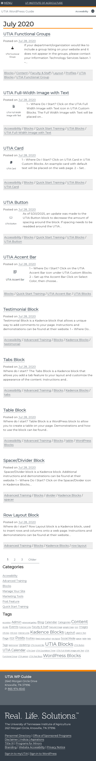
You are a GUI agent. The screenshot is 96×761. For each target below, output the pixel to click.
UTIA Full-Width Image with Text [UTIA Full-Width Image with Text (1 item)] (70, 651)
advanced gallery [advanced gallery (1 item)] (29, 622)
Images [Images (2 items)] (83, 626)
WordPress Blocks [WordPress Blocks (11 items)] (62, 655)
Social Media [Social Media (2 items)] (68, 638)
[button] (6, 3)
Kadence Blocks (77, 339)
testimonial (12, 344)
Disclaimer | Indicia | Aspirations (24, 739)
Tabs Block (14, 359)
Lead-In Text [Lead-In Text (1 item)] (81, 633)
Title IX (9, 743)
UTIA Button (15, 202)
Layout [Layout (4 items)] (70, 632)
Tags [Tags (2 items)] (5, 644)
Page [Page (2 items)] (6, 638)
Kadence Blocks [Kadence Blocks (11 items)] (47, 632)
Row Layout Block (21, 515)
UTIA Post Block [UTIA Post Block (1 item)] (35, 656)
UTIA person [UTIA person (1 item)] (23, 656)
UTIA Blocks (75, 128)
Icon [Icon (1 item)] (76, 627)
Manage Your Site (14, 591)
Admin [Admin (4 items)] (17, 622)
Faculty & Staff (40, 73)
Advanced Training (15, 580)
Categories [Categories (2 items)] (64, 622)
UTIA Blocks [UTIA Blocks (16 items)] (59, 644)
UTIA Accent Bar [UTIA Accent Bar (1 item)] (37, 645)
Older (32, 559)
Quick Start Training (15, 606)
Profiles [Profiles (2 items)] (30, 638)
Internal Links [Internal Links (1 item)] (23, 633)
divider (51, 495)
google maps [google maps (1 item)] (68, 627)
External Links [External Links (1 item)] (25, 627)
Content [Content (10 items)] (79, 621)
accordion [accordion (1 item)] (7, 622)
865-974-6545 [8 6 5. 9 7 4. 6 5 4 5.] (16, 688)
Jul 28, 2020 (27, 41)
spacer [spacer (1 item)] (79, 639)
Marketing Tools (13, 596)
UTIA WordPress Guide (17, 11)
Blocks (7, 586)
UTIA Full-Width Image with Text (36, 92)
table (69, 440)
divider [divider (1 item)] (5, 627)
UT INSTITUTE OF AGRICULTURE (44, 3)
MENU (8, 3)
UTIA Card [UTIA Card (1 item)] (30, 651)
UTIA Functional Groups (26, 34)
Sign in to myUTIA (16, 753)
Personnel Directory (18, 735)
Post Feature (11, 601)
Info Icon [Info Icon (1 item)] (13, 633)
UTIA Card (13, 148)
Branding (11, 747)
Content (22, 73)
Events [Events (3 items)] (13, 626)
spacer (9, 499)
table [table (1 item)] (84, 639)
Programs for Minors (29, 743)
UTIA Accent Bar (19, 257)
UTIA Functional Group (32, 77)
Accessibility (81, 11)
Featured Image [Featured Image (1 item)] (55, 627)
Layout (58, 73)
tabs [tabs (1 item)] (89, 639)
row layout (79, 545)
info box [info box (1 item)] (6, 633)
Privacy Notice (56, 747)
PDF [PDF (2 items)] (12, 638)
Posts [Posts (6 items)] (20, 638)
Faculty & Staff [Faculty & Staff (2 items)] (40, 626)
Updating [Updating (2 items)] (24, 644)
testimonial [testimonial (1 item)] (13, 645)
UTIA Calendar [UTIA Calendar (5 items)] (14, 650)
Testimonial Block (20, 309)
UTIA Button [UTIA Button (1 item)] (79, 645)
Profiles (71, 73)
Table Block (14, 410)
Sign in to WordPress (43, 753)
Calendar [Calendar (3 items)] (51, 622)
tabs (7, 394)
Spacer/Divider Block (23, 460)
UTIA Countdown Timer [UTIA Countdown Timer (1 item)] (46, 651)
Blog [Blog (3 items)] (40, 622)
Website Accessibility (32, 747)
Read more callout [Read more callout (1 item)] (43, 639)
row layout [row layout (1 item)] (56, 639)
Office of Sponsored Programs (52, 735)
